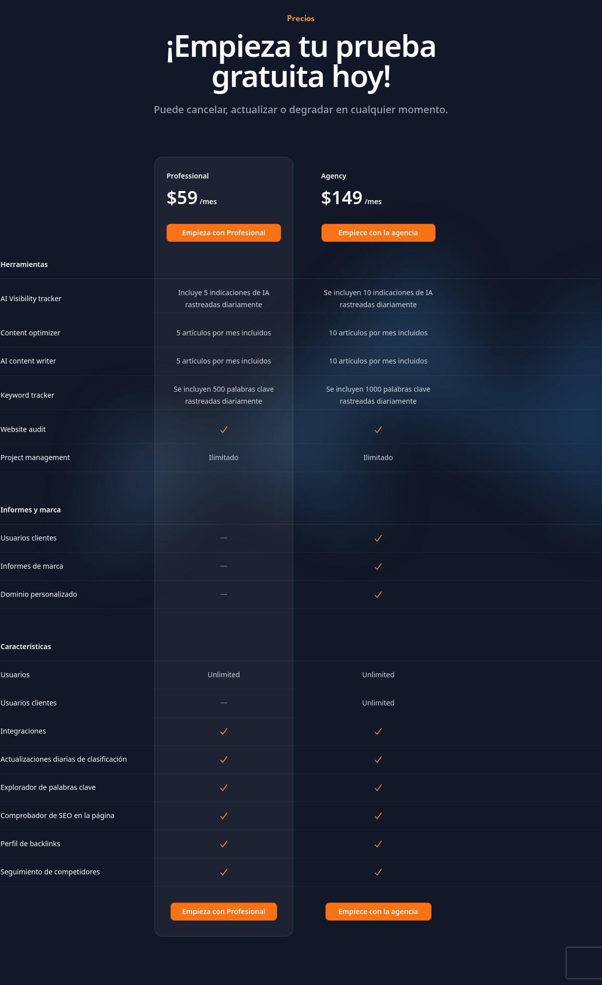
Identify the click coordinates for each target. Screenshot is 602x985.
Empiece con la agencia (378, 232)
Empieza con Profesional (224, 232)
